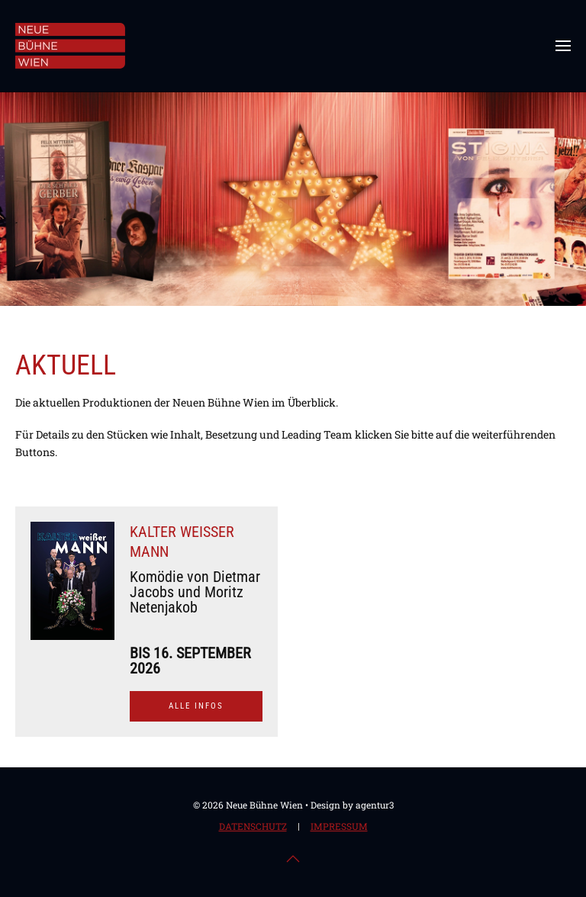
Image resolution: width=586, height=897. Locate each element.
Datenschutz (253, 827)
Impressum (339, 827)
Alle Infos (196, 706)
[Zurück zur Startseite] (70, 46)
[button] (563, 46)
